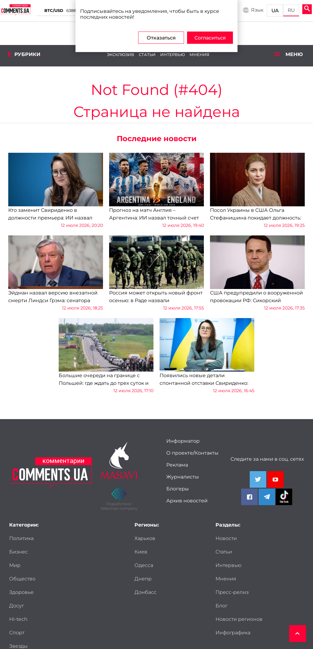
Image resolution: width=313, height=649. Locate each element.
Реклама (177, 465)
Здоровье (21, 565)
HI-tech (18, 579)
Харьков (144, 538)
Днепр (143, 579)
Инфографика (232, 599)
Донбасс (145, 592)
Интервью (172, 54)
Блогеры (177, 489)
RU (291, 10)
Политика (21, 538)
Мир (14, 552)
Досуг (60, 565)
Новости (226, 538)
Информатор (183, 441)
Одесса (143, 565)
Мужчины (65, 592)
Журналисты (182, 477)
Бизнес (62, 538)
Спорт (61, 579)
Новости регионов (227, 582)
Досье (17, 606)
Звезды (18, 592)
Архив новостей (187, 501)
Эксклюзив (120, 54)
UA (275, 10)
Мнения (199, 54)
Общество (66, 552)
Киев (140, 552)
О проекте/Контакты (192, 453)
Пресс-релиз (232, 565)
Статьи (147, 54)
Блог (265, 565)
